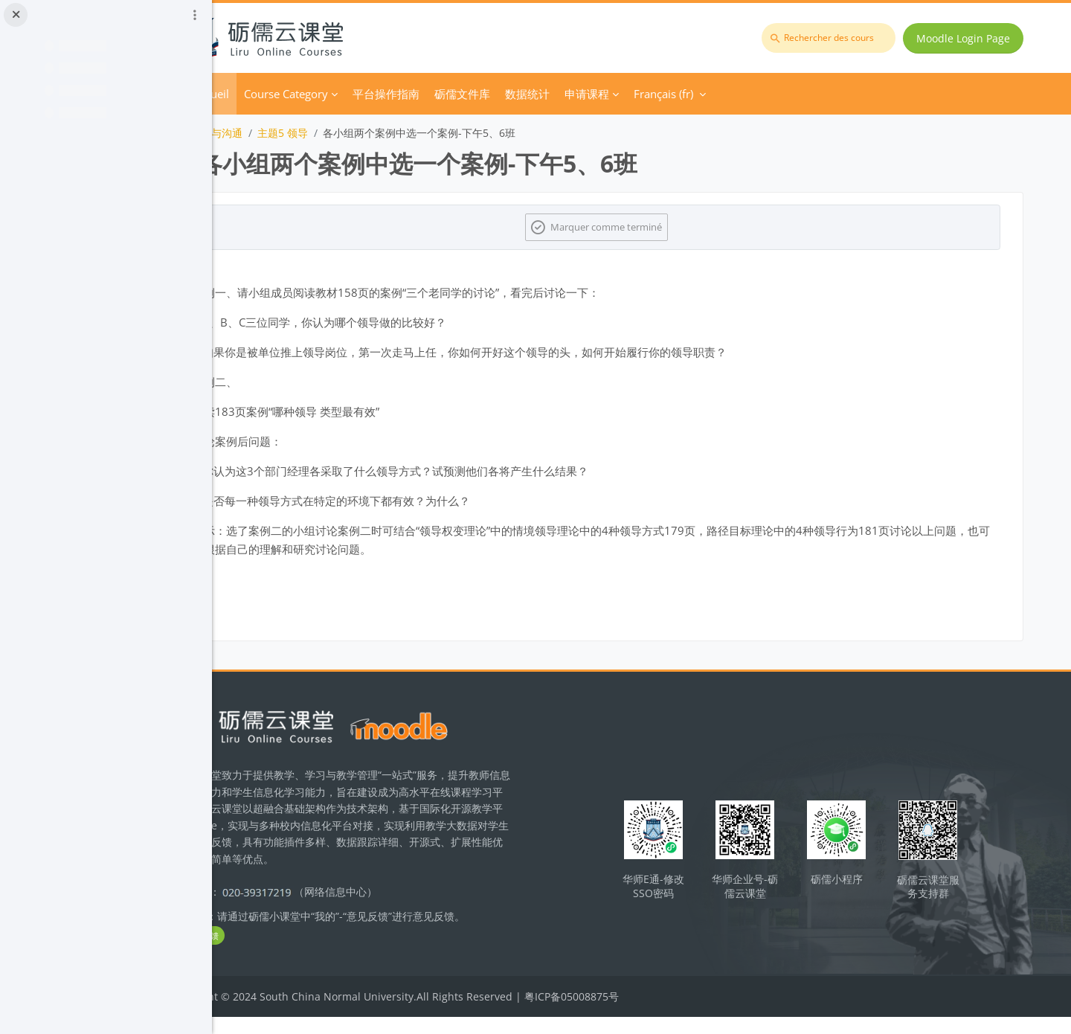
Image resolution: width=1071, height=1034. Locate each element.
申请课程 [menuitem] (672, 93)
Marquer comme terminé (651, 227)
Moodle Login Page (967, 38)
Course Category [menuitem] (371, 93)
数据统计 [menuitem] (613, 93)
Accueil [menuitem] (297, 93)
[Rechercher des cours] (833, 38)
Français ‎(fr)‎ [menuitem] (749, 93)
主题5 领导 (368, 133)
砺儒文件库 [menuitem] (548, 93)
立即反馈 (282, 952)
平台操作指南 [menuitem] (471, 93)
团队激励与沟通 (291, 133)
